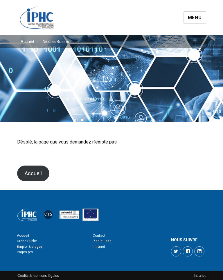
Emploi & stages (30, 247)
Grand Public (27, 241)
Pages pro (25, 252)
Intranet (99, 247)
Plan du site (102, 241)
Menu (195, 17)
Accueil (27, 41)
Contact (99, 236)
